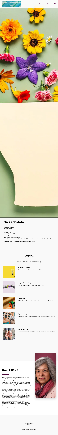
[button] (55, 3)
